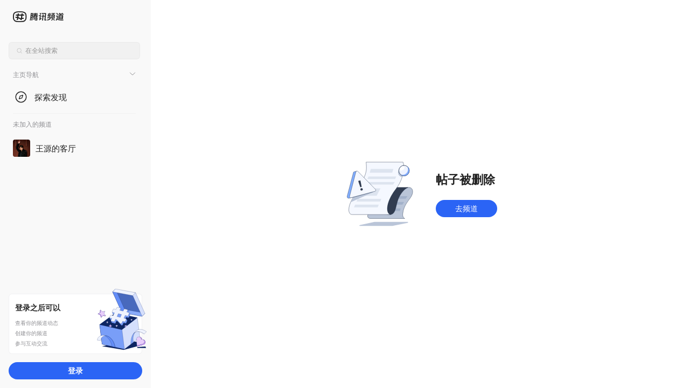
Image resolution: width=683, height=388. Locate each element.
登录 (75, 370)
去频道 (466, 208)
